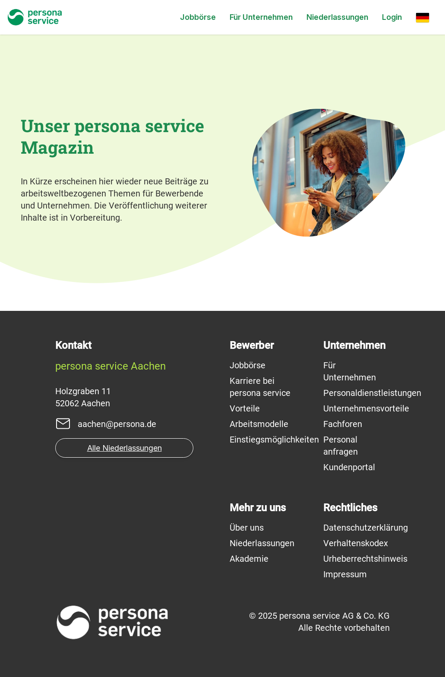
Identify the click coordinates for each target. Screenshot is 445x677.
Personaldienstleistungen (372, 393)
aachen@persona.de (117, 424)
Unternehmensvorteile (366, 408)
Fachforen (342, 424)
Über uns (247, 527)
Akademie (249, 559)
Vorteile (245, 408)
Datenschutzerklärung (365, 527)
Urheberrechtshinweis (365, 559)
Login (392, 17)
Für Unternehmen (261, 17)
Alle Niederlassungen (124, 447)
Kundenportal (349, 467)
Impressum (345, 574)
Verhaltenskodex (355, 543)
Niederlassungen (337, 17)
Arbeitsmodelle (259, 424)
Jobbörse (198, 17)
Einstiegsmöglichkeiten (274, 439)
